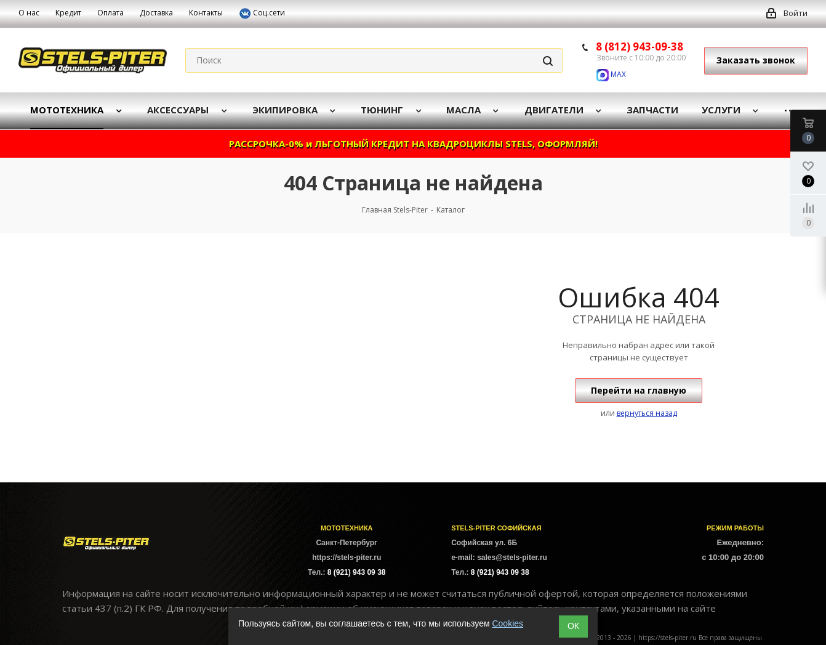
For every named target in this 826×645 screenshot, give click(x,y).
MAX (611, 74)
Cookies (507, 623)
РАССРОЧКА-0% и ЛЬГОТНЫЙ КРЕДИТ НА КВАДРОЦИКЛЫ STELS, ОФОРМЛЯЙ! (413, 143)
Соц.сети (262, 13)
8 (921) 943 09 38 (356, 572)
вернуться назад (647, 413)
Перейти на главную (638, 390)
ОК (573, 626)
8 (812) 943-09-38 (639, 46)
